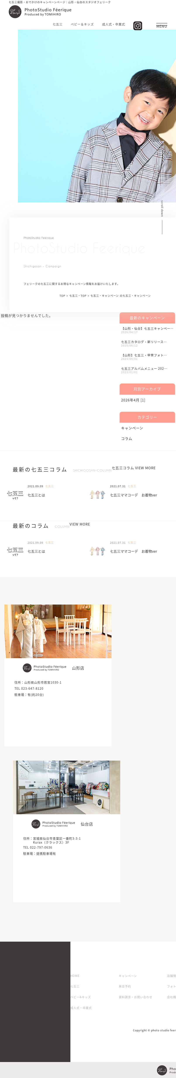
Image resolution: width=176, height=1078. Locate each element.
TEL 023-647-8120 (29, 688)
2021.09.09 (35, 486)
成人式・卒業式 (81, 1008)
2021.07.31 (118, 486)
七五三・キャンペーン (105, 296)
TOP (62, 296)
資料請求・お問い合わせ (135, 997)
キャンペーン (132, 428)
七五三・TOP (78, 296)
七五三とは (36, 495)
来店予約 (125, 986)
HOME (75, 976)
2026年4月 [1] (133, 400)
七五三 (75, 986)
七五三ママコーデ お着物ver (133, 495)
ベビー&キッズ (80, 997)
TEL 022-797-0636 (37, 847)
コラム (126, 438)
